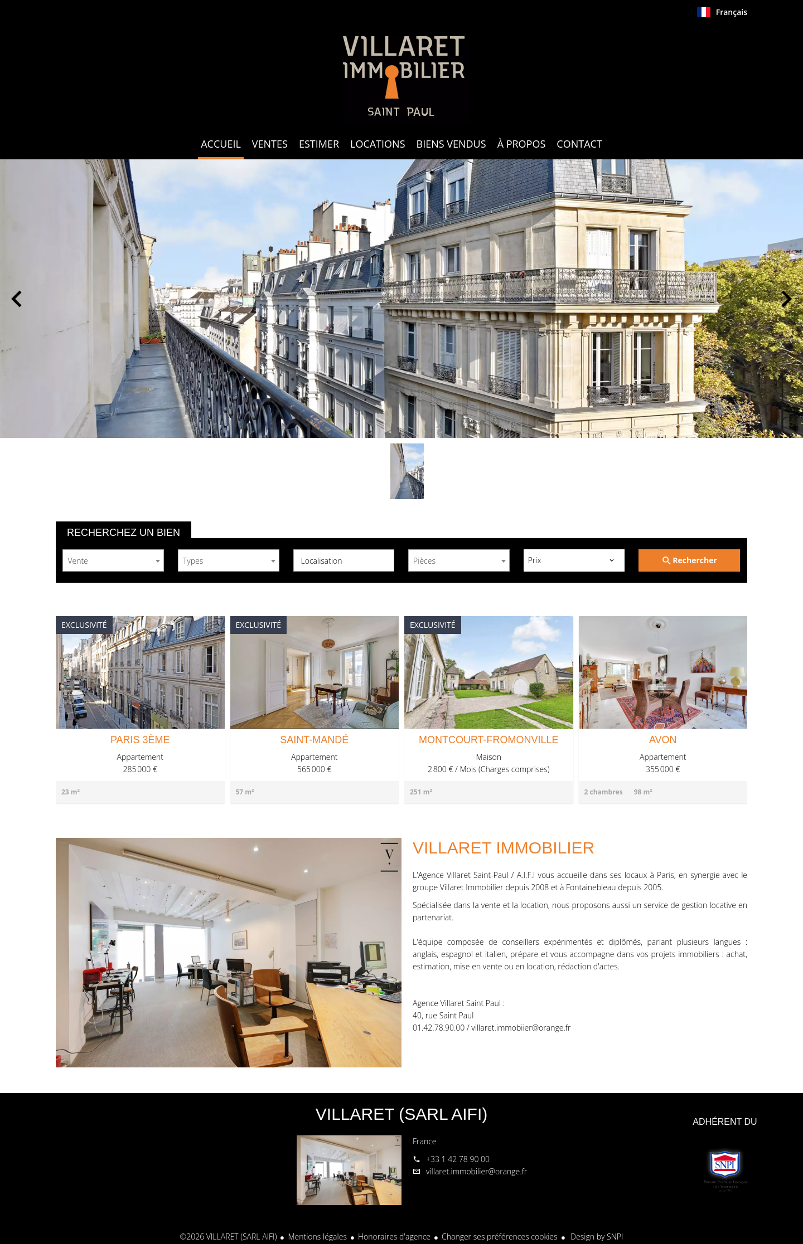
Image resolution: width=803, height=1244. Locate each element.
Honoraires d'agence (394, 1236)
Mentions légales (317, 1236)
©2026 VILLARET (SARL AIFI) (228, 1236)
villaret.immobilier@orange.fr (476, 1171)
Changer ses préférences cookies (500, 1236)
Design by (596, 1236)
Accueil (401, 75)
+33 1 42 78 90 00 (458, 1159)
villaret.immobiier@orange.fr (520, 1027)
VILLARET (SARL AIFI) (401, 1114)
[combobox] (113, 560)
